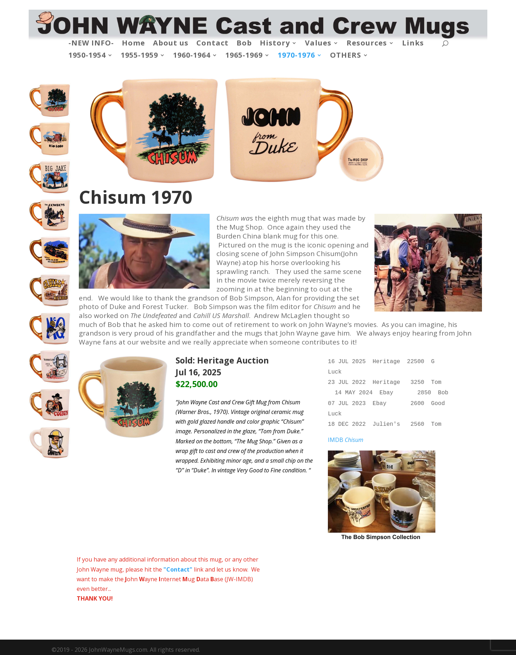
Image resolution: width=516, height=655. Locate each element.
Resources (367, 44)
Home (133, 44)
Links (413, 44)
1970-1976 (296, 56)
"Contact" (177, 564)
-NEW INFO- (91, 44)
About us (170, 44)
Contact (212, 44)
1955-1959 (139, 56)
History (275, 44)
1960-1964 (191, 56)
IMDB (345, 435)
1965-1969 (244, 56)
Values (318, 44)
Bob (244, 44)
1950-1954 (87, 56)
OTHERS (345, 56)
